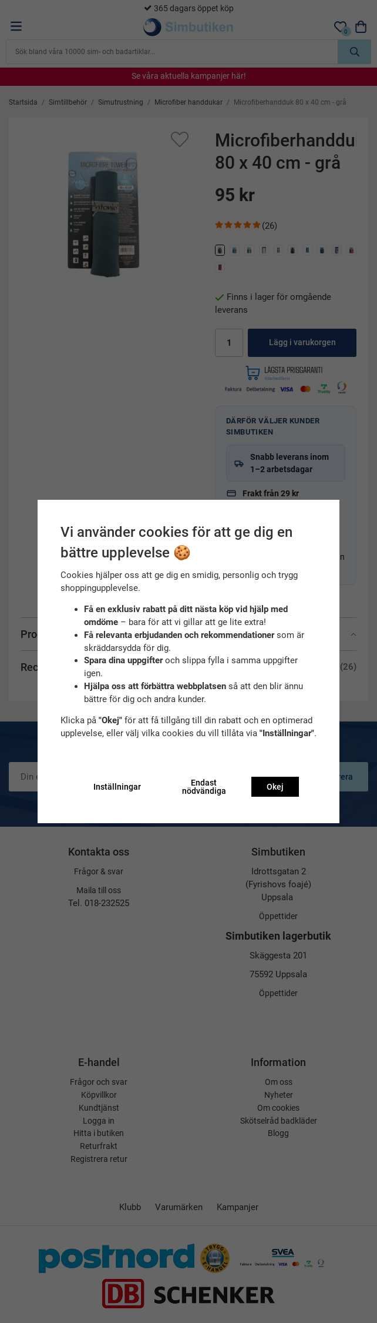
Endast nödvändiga (204, 787)
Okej (275, 786)
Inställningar (117, 786)
